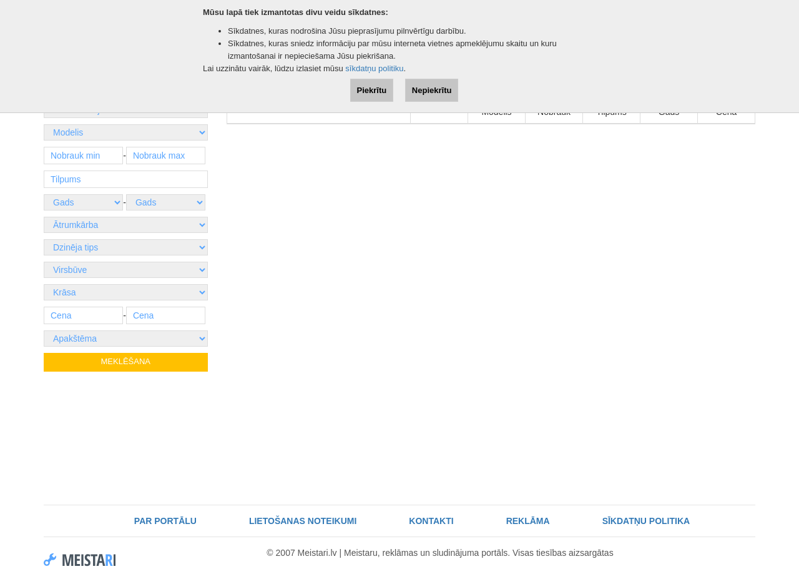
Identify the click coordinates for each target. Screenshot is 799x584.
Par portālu (165, 521)
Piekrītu (372, 90)
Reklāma (528, 521)
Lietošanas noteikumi (302, 521)
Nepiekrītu (432, 90)
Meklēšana (125, 361)
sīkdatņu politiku (374, 68)
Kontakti (431, 521)
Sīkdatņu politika (646, 521)
